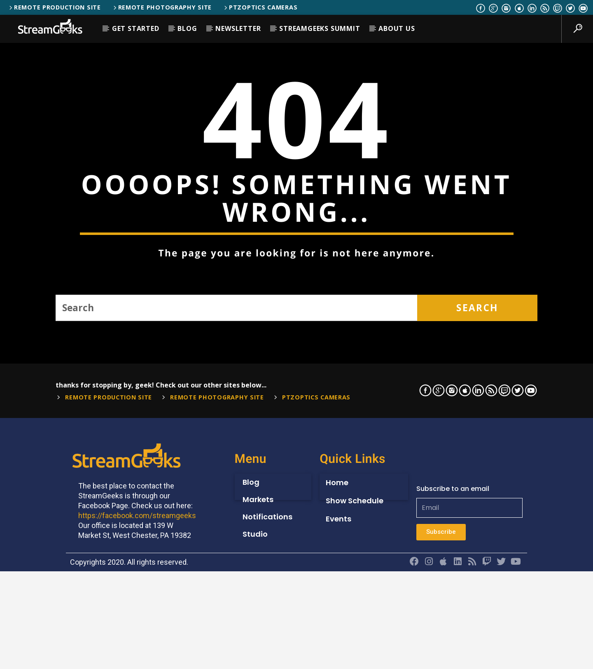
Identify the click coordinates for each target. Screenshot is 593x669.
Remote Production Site (54, 7)
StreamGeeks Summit (319, 28)
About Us (396, 28)
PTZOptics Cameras (260, 7)
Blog (187, 28)
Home (337, 646)
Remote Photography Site (162, 7)
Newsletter (238, 28)
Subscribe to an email (452, 652)
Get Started (135, 28)
